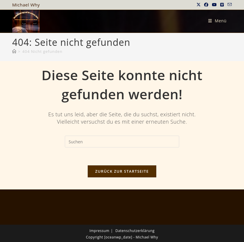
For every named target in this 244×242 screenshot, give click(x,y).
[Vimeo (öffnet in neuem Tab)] (222, 5)
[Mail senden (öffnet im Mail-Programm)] (229, 5)
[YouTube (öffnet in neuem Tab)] (214, 5)
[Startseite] (14, 51)
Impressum (99, 230)
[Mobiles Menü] (217, 20)
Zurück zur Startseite (122, 171)
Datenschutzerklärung (135, 230)
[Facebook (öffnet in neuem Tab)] (206, 5)
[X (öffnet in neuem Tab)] (199, 5)
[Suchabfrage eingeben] (122, 141)
